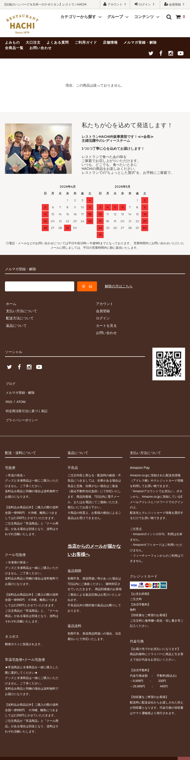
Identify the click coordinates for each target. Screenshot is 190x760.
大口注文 (33, 42)
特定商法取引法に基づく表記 (27, 405)
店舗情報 (110, 42)
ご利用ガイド (86, 42)
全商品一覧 (14, 48)
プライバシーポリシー (22, 412)
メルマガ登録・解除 (140, 42)
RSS (8, 397)
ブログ (10, 383)
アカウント (115, 4)
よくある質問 (58, 42)
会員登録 (175, 4)
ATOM (19, 397)
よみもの (12, 42)
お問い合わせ (40, 48)
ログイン (145, 4)
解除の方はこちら (119, 286)
